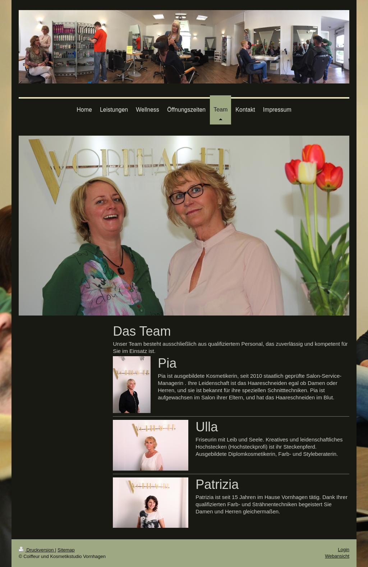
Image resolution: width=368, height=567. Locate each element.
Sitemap (66, 550)
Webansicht (337, 556)
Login (343, 549)
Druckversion (37, 550)
